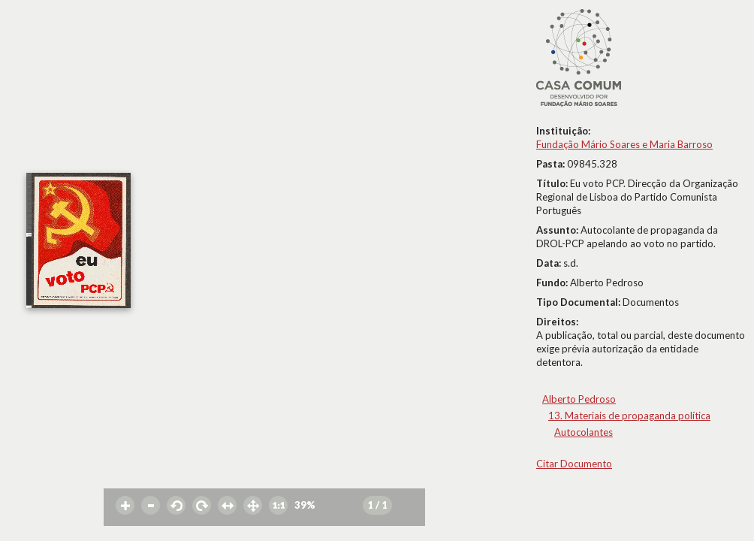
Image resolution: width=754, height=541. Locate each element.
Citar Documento (574, 464)
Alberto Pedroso (579, 399)
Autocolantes (583, 432)
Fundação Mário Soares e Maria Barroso (624, 144)
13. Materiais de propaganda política (629, 416)
